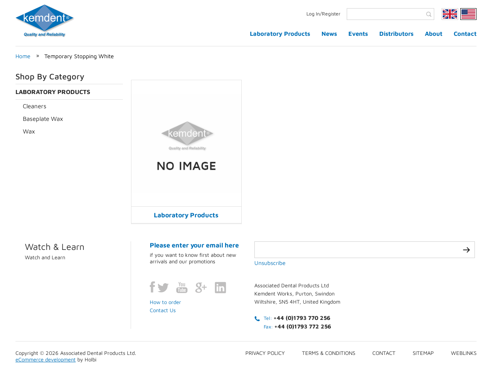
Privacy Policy (265, 353)
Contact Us (163, 310)
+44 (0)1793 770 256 (301, 317)
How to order (165, 302)
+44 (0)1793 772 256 (302, 326)
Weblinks (464, 353)
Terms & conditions (328, 353)
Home (23, 56)
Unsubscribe (270, 262)
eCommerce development (45, 359)
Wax (29, 131)
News (329, 33)
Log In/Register (323, 14)
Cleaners (34, 106)
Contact (465, 33)
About (433, 33)
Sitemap (423, 353)
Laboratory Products (280, 33)
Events (358, 33)
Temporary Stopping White (79, 56)
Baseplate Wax (43, 118)
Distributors (396, 33)
